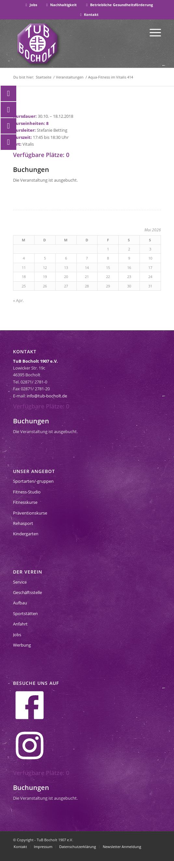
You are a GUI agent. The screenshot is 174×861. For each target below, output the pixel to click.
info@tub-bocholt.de (47, 396)
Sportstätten (25, 613)
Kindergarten (25, 534)
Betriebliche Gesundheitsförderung (119, 4)
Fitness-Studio (27, 492)
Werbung (22, 645)
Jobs (30, 4)
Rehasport (23, 523)
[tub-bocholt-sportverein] (37, 43)
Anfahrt (20, 624)
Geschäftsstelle (27, 592)
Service (20, 582)
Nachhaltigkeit (61, 4)
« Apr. (18, 300)
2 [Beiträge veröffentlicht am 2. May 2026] (129, 249)
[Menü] (152, 32)
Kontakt (89, 14)
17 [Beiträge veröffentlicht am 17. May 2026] (150, 267)
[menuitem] (31, 5)
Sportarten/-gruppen (33, 481)
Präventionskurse (30, 513)
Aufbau (20, 603)
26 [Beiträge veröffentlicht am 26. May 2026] (45, 286)
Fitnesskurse (25, 502)
